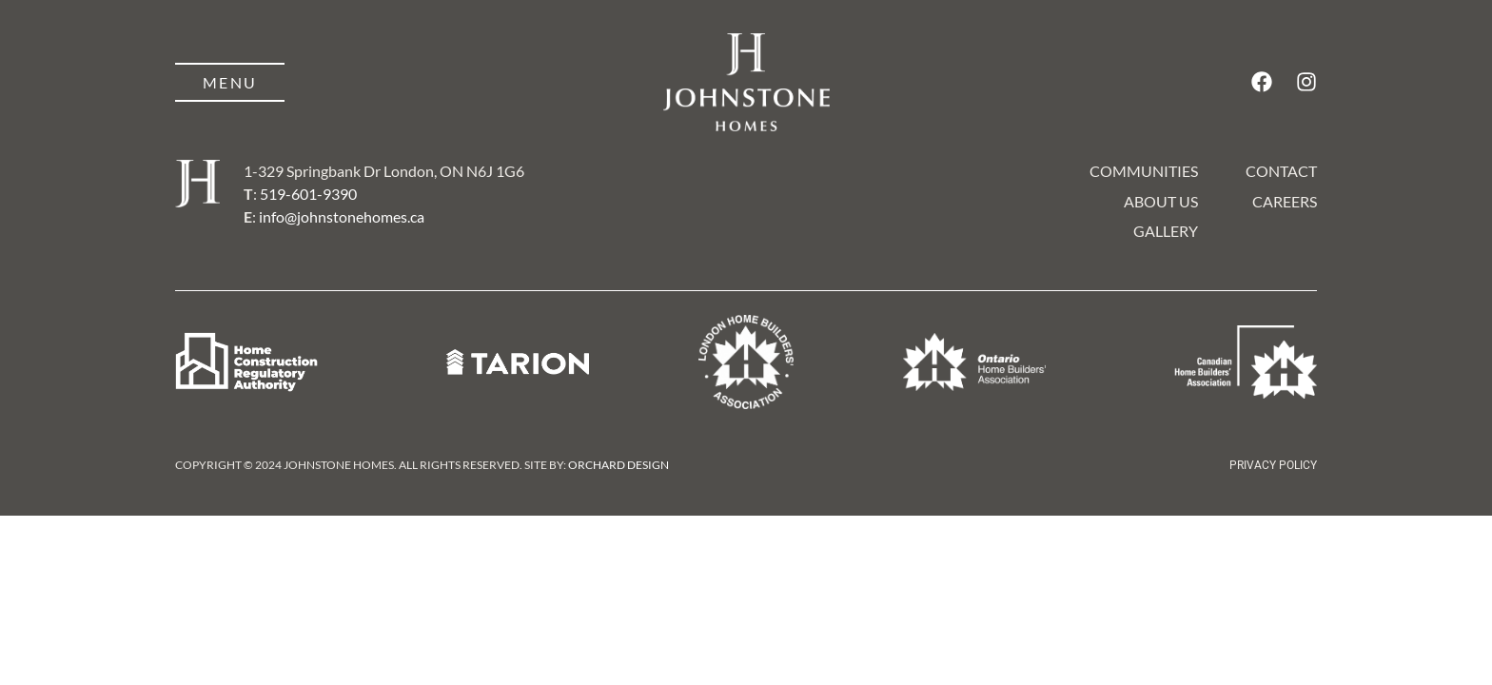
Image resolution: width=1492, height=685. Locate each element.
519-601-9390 (308, 194)
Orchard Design (618, 465)
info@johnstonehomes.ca (341, 216)
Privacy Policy (1273, 465)
